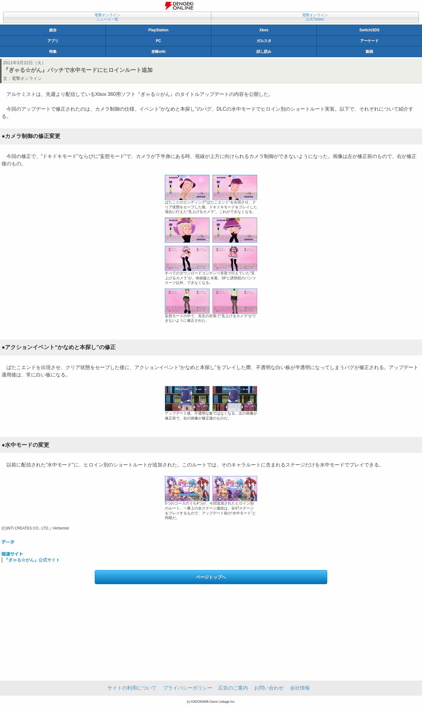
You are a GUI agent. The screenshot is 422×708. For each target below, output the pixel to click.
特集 (53, 51)
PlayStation (158, 30)
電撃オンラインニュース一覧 (107, 17)
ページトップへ (211, 577)
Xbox (263, 30)
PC (158, 41)
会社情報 (300, 687)
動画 (369, 51)
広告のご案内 (233, 687)
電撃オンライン (27, 78)
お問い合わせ (269, 687)
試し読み (264, 51)
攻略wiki (158, 51)
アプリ (52, 41)
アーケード (369, 41)
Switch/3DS (369, 30)
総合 (53, 30)
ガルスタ (264, 41)
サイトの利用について (132, 687)
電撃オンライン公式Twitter (315, 17)
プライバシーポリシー (187, 687)
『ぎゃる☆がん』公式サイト (32, 559)
